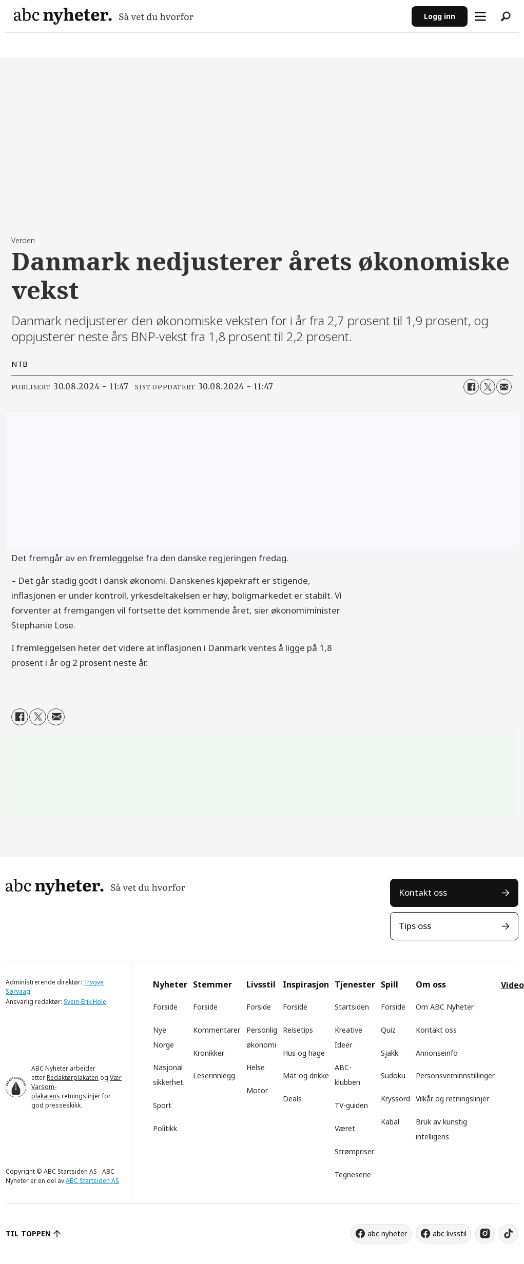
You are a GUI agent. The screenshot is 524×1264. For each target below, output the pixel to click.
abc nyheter (387, 1233)
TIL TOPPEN (28, 1233)
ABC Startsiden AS (92, 1180)
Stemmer (212, 984)
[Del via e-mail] (504, 386)
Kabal (390, 1122)
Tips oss (415, 926)
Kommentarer (216, 1030)
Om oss (431, 984)
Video (512, 985)
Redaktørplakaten (73, 1077)
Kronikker (208, 1053)
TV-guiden (351, 1105)
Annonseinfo (437, 1053)
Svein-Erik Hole (85, 1001)
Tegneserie (353, 1174)
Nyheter (170, 984)
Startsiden (352, 1007)
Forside (165, 1007)
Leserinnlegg (214, 1075)
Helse (255, 1067)
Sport (162, 1105)
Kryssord (395, 1098)
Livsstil (261, 984)
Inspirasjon (306, 984)
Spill (389, 984)
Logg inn (439, 16)
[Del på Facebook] (471, 386)
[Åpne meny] (480, 16)
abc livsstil (450, 1233)
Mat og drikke (306, 1075)
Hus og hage (304, 1053)
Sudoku (393, 1075)
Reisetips (298, 1030)
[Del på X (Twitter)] (487, 386)
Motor (257, 1090)
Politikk (165, 1128)
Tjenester (355, 984)
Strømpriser (354, 1151)
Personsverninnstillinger (455, 1075)
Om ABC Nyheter (445, 1007)
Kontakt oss (423, 892)
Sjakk (389, 1053)
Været (345, 1128)
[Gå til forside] (103, 16)
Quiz (388, 1030)
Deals (292, 1098)
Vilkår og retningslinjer (452, 1098)
